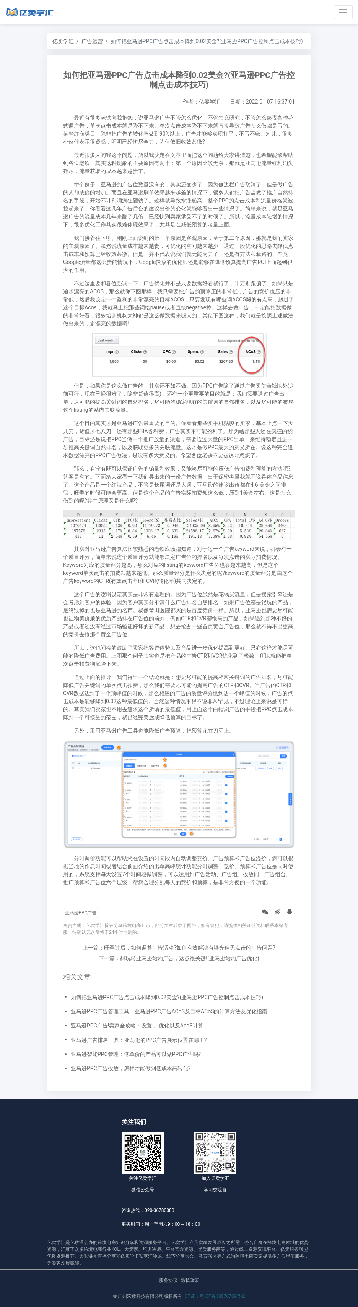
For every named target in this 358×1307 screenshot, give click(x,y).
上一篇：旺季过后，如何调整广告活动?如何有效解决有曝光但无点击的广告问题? (179, 948)
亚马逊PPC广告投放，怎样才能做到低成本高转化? (130, 1068)
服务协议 (168, 1280)
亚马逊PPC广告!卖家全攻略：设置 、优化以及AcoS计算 (137, 1025)
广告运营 (92, 41)
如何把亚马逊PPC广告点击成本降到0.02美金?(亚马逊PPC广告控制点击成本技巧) (167, 997)
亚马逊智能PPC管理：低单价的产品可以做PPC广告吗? (136, 1054)
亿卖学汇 (63, 41)
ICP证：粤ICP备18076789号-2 (214, 1296)
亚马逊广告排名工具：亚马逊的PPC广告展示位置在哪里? (139, 1040)
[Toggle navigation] (343, 12)
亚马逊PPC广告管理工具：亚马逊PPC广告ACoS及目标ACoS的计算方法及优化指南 (169, 1011)
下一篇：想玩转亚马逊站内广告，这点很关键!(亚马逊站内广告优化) (179, 958)
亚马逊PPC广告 (81, 913)
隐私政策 (190, 1280)
